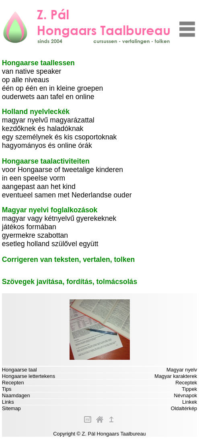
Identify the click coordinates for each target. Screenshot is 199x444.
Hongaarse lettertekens (28, 376)
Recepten (13, 383)
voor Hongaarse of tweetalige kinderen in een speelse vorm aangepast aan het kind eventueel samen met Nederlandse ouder (67, 178)
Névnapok (185, 395)
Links (8, 402)
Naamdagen (16, 395)
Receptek (186, 383)
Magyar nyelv (181, 370)
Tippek (189, 389)
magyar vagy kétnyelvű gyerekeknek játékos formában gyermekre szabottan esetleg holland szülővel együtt (59, 227)
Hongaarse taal (19, 370)
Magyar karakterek (175, 376)
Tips (7, 389)
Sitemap (11, 408)
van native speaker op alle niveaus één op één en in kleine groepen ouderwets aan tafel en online (52, 80)
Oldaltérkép (184, 408)
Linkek (189, 402)
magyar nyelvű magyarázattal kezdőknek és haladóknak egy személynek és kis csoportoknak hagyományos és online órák (59, 128)
